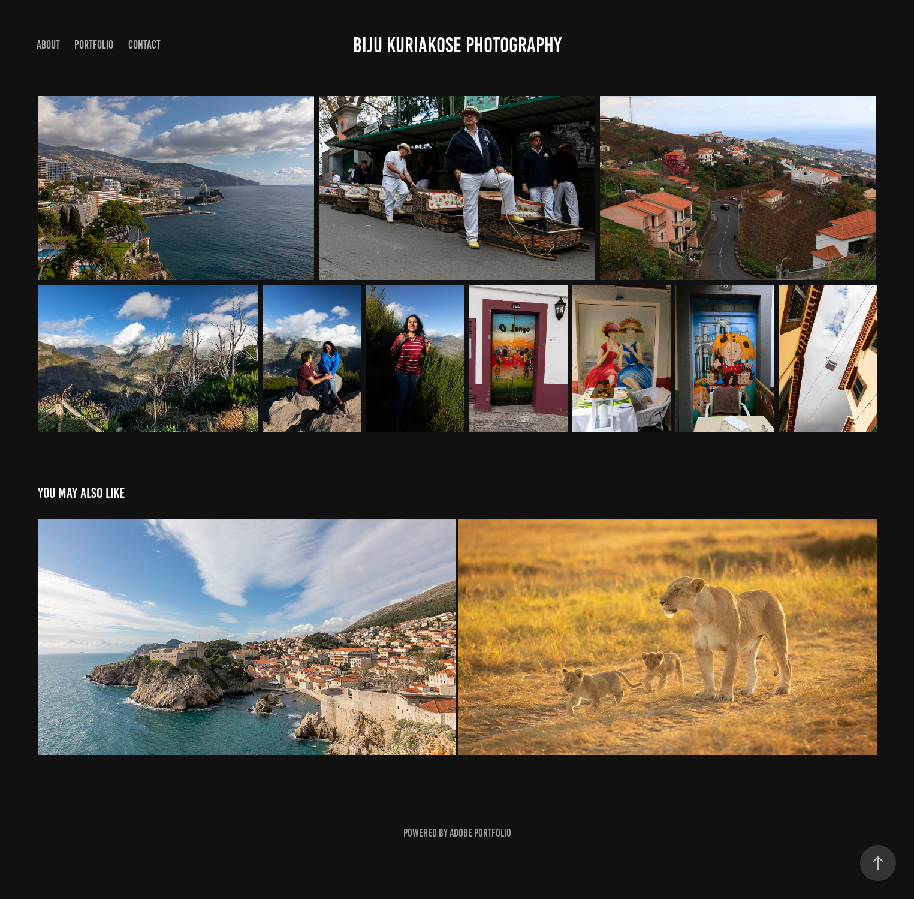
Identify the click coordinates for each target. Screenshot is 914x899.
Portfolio (93, 44)
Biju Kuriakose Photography (457, 45)
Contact (144, 44)
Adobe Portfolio (480, 833)
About (48, 44)
